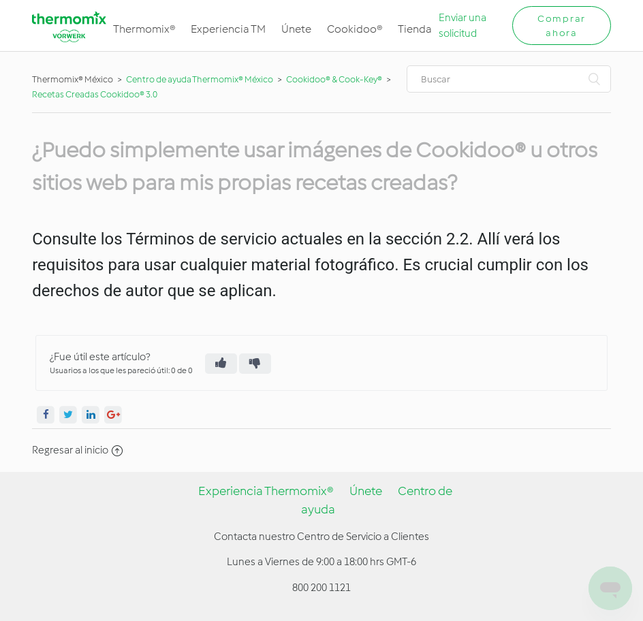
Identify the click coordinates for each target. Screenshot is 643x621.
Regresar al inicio (77, 450)
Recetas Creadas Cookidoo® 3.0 (94, 94)
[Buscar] (509, 79)
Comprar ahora (561, 26)
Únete (296, 28)
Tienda (415, 28)
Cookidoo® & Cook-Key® (334, 79)
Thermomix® (144, 28)
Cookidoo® (354, 28)
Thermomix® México (72, 79)
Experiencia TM (228, 28)
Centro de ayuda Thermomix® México (200, 79)
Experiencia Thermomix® (266, 490)
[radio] (221, 363)
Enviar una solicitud (462, 25)
